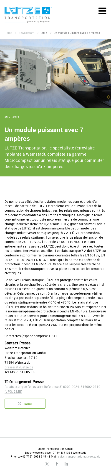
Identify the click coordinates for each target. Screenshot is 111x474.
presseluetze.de (19, 367)
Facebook (57, 464)
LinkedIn (66, 464)
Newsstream (28, 33)
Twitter (25, 405)
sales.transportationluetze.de (79, 456)
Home (10, 33)
